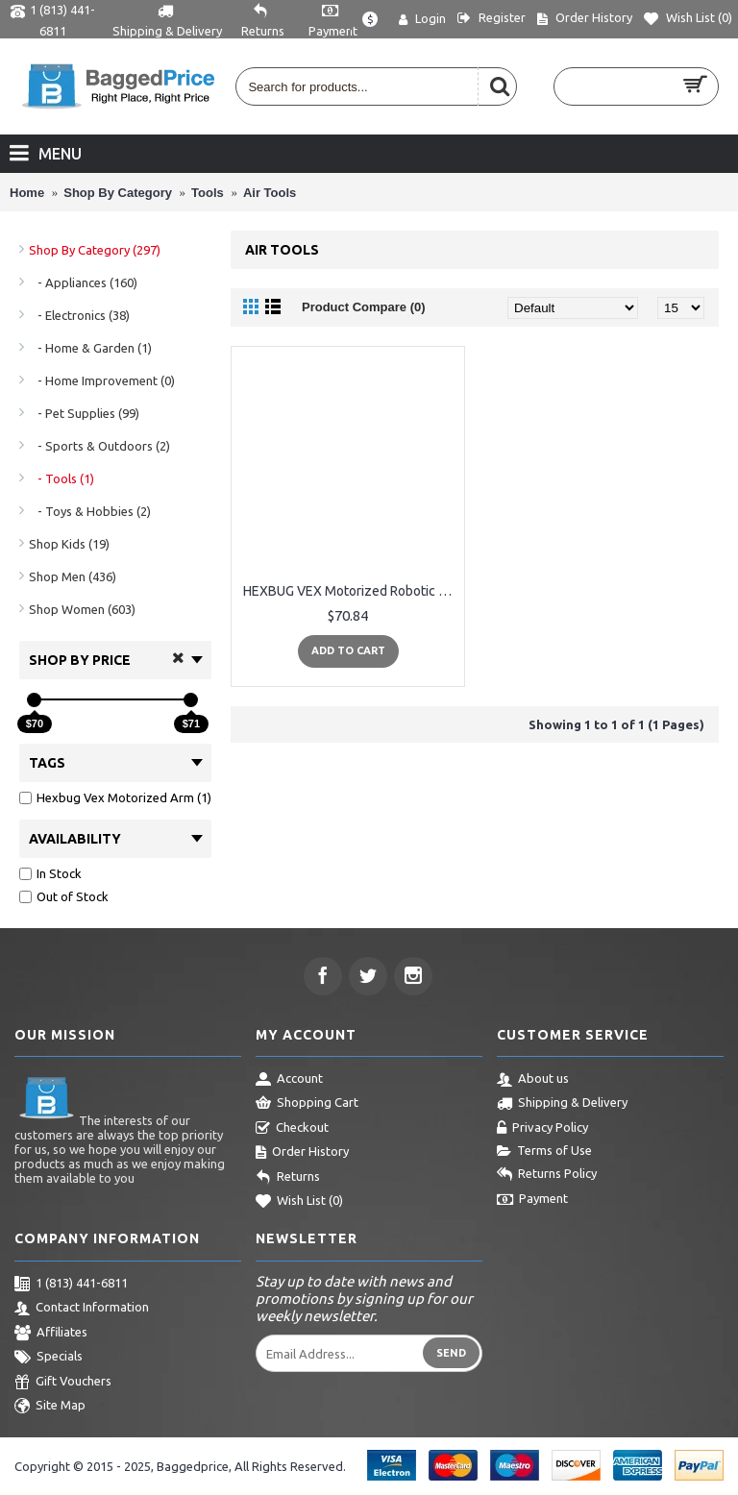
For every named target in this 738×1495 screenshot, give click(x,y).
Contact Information (81, 1308)
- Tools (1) (61, 478)
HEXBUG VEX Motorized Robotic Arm (351, 591)
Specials (48, 1357)
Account (289, 1080)
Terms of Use (544, 1151)
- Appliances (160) (83, 282)
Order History (302, 1153)
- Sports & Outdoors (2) (99, 446)
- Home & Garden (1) (90, 348)
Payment (532, 1200)
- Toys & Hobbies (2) (90, 511)
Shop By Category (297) (94, 250)
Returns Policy (547, 1175)
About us (533, 1080)
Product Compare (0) (364, 307)
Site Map (50, 1406)
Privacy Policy (542, 1129)
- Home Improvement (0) (102, 380)
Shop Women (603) (82, 609)
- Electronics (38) (79, 315)
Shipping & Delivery (562, 1104)
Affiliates (50, 1333)
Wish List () (299, 1202)
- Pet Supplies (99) (84, 413)
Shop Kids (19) (69, 544)
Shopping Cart (307, 1104)
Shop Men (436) (72, 576)
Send (451, 1353)
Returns (288, 1178)
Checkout (292, 1129)
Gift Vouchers (62, 1382)
